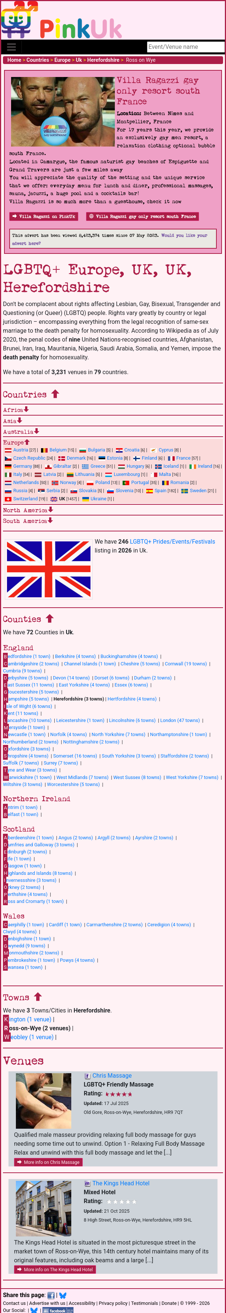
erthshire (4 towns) (25, 894)
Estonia (111, 458)
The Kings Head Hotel (121, 1183)
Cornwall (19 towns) (186, 663)
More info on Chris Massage (48, 1162)
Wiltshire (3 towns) (22, 784)
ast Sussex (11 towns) (28, 685)
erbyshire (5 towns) (25, 677)
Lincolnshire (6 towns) (132, 720)
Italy (13, 474)
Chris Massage (112, 1075)
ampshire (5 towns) (26, 699)
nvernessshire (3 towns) (29, 880)
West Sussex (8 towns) (137, 777)
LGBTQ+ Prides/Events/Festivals (172, 541)
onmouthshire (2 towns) (31, 953)
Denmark (72, 458)
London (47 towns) (180, 720)
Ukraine (94, 498)
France (179, 458)
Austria (16, 450)
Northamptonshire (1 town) (178, 734)
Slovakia (84, 490)
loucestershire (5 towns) (31, 692)
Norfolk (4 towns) (68, 734)
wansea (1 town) (22, 967)
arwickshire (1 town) (27, 777)
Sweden (193, 490)
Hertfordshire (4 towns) (132, 699)
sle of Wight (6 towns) (27, 706)
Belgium (53, 450)
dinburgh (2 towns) (25, 852)
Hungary (131, 466)
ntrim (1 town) (20, 807)
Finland (145, 458)
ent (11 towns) (20, 713)
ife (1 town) (17, 859)
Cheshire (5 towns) (140, 663)
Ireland (200, 466)
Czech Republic (25, 458)
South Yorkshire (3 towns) (129, 756)
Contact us (14, 1303)
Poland (98, 482)
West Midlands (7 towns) (82, 777)
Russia (16, 490)
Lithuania (81, 474)
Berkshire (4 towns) (75, 656)
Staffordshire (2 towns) (185, 756)
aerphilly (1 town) (23, 924)
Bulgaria (92, 450)
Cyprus (162, 450)
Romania (175, 482)
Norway (64, 482)
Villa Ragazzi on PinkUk (44, 217)
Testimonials (144, 1303)
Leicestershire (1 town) (80, 720)
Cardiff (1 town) (65, 924)
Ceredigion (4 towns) (169, 924)
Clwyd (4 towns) (20, 931)
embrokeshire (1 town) (29, 960)
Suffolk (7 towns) (21, 763)
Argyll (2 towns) (113, 837)
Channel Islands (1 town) (90, 663)
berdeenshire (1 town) (28, 837)
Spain (156, 490)
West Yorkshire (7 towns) (192, 777)
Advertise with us (47, 1303)
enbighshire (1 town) (27, 939)
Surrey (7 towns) (61, 763)
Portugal (136, 482)
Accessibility (82, 1303)
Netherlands (22, 482)
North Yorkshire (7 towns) (118, 734)
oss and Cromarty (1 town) (33, 901)
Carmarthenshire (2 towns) (114, 924)
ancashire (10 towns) (27, 720)
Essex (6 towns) (131, 685)
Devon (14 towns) (71, 678)
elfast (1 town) (20, 814)
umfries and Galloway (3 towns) (38, 844)
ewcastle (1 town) (24, 734)
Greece (93, 466)
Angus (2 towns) (75, 837)
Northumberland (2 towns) (30, 742)
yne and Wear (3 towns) (30, 770)
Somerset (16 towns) (75, 756)
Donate (169, 1303)
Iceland (167, 466)
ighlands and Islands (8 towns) (37, 873)
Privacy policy (113, 1303)
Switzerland (21, 498)
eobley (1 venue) (28, 1037)
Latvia (45, 474)
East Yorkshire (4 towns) (84, 685)
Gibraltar (58, 466)
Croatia (128, 450)
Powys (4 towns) (77, 960)
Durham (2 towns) (153, 678)
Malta (161, 474)
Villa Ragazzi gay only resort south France (142, 217)
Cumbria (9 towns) (22, 671)
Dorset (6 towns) (112, 678)
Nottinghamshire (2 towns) (91, 742)
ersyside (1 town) (24, 727)
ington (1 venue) (27, 1019)
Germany (18, 466)
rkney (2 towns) (22, 887)
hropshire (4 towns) (25, 755)
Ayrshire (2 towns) (154, 837)
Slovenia (120, 490)
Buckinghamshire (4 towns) (129, 656)
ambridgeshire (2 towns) (31, 663)
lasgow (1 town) (22, 866)
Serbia (49, 490)
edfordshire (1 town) (26, 656)
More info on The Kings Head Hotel (55, 1269)
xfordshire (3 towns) (26, 748)
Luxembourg (122, 474)
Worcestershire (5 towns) (73, 784)
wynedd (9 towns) (24, 946)
